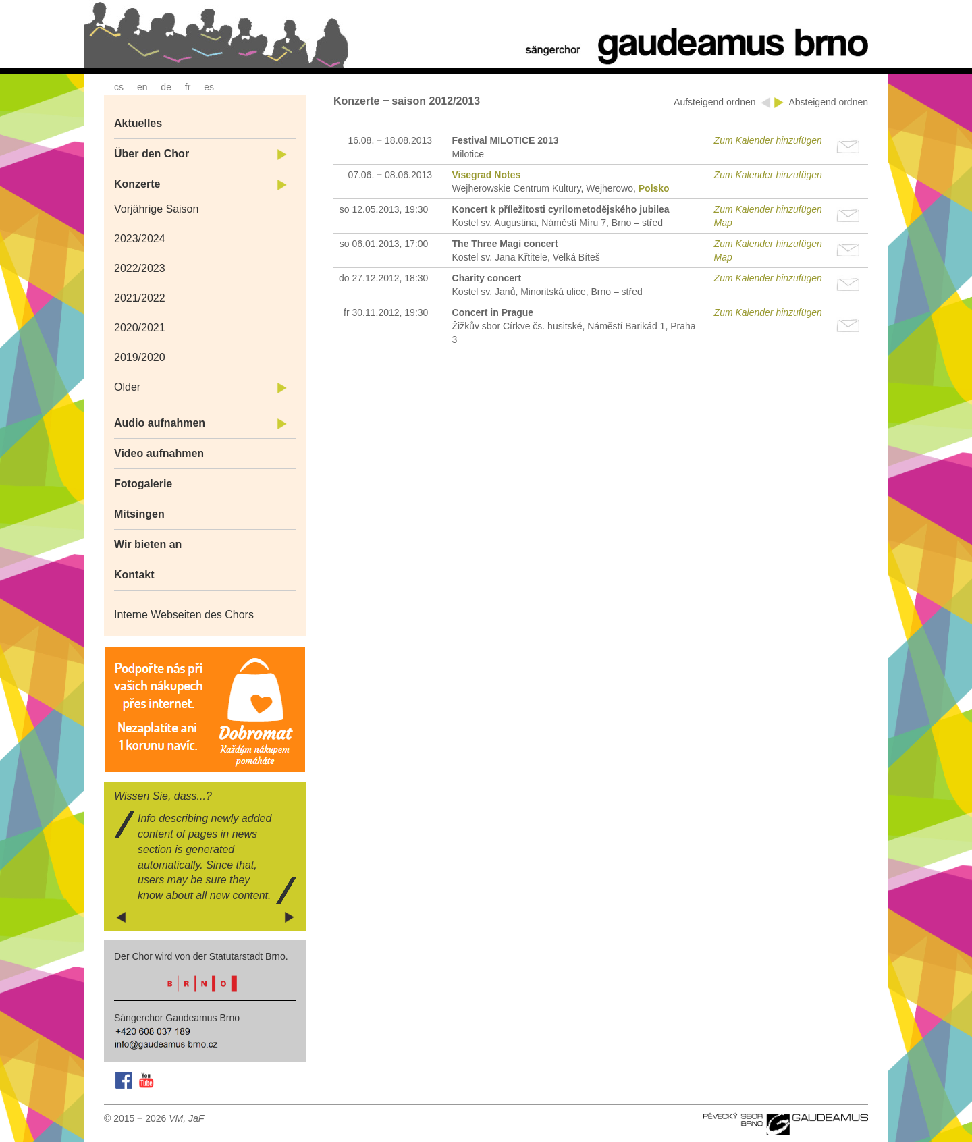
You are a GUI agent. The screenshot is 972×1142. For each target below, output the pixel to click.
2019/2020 (139, 357)
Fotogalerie (143, 483)
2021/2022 (139, 298)
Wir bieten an (148, 544)
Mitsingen (139, 514)
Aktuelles (138, 123)
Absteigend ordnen (828, 102)
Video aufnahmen (159, 453)
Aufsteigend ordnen (716, 102)
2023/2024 (139, 238)
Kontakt (134, 574)
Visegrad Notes (486, 174)
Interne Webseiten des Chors (184, 614)
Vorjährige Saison (156, 209)
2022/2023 (139, 268)
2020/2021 (139, 327)
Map (723, 222)
